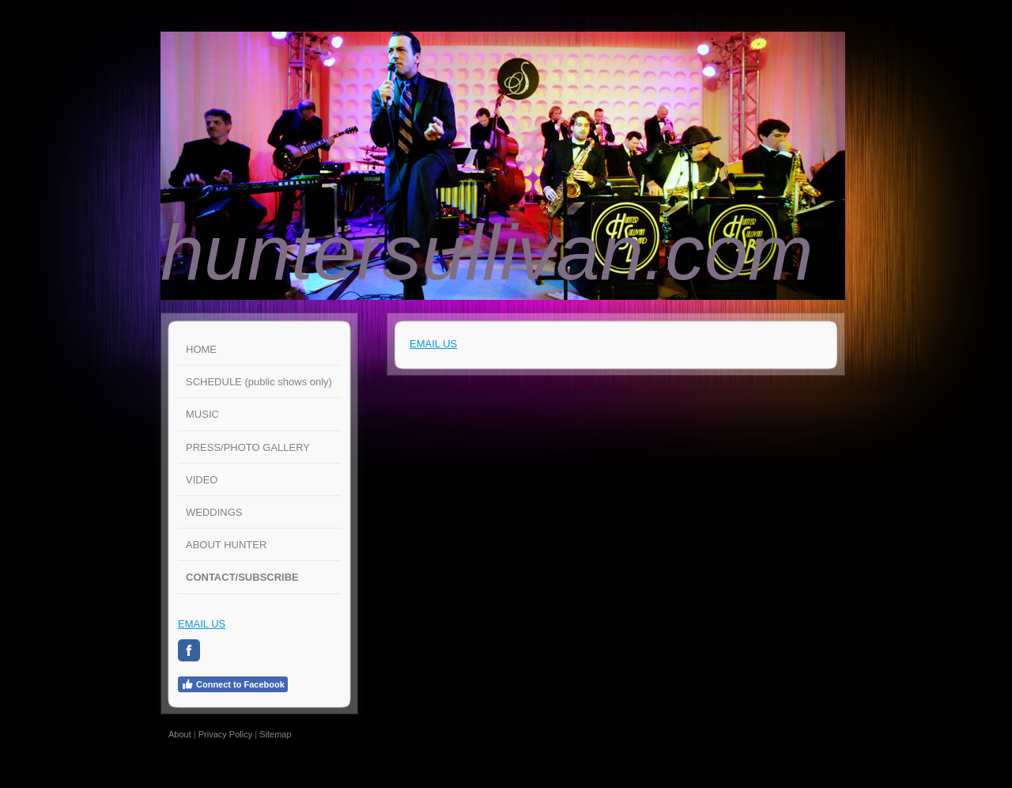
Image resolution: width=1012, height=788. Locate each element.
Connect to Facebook (233, 684)
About (179, 734)
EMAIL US (201, 624)
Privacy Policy (225, 734)
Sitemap (275, 734)
